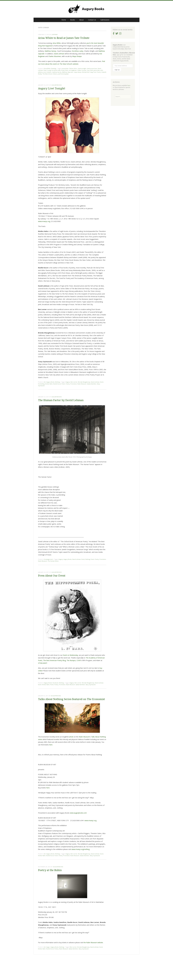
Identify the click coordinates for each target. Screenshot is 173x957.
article (71, 737)
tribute (55, 74)
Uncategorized (48, 559)
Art (45, 382)
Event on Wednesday (70, 655)
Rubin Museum (81, 384)
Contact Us (92, 20)
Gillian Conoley (81, 70)
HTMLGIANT (42, 663)
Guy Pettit (90, 70)
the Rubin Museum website (93, 942)
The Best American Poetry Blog (54, 660)
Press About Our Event (51, 575)
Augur (48, 947)
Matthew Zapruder (67, 72)
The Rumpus (71, 660)
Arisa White (57, 43)
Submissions (104, 20)
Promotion (73, 384)
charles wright (82, 68)
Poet (94, 72)
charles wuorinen (92, 68)
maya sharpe (78, 72)
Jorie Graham (47, 72)
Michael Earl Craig (87, 72)
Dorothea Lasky (77, 51)
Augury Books (50, 382)
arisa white (65, 68)
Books (72, 20)
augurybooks (57, 85)
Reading (53, 68)
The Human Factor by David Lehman (61, 400)
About (81, 20)
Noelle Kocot (57, 384)
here (50, 745)
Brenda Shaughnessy (84, 382)
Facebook (55, 683)
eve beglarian (73, 70)
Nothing (57, 382)
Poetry (99, 72)
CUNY (79, 660)
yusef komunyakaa (63, 74)
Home (63, 20)
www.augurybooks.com (78, 813)
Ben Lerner (74, 382)
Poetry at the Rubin (50, 870)
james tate (97, 70)
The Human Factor (53, 561)
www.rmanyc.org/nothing (80, 849)
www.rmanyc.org (44, 221)
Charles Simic (73, 68)
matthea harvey (56, 72)
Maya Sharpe (77, 56)
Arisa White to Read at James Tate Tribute (63, 38)
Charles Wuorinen (54, 56)
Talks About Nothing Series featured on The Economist (71, 699)
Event (101, 382)
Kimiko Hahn (49, 384)
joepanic (55, 34)
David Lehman (59, 54)
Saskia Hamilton (91, 384)
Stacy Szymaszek (91, 684)
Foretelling (41, 384)
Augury (68, 382)
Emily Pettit (64, 70)
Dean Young (47, 70)
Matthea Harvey (50, 51)
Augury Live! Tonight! (51, 88)
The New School (47, 74)
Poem (63, 384)
